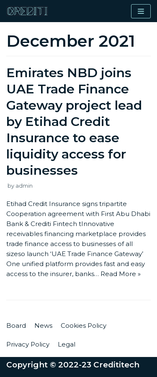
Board (16, 325)
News (43, 325)
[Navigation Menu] (141, 11)
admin (24, 186)
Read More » (120, 274)
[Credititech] (27, 11)
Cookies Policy (83, 325)
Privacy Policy (27, 344)
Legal (66, 344)
